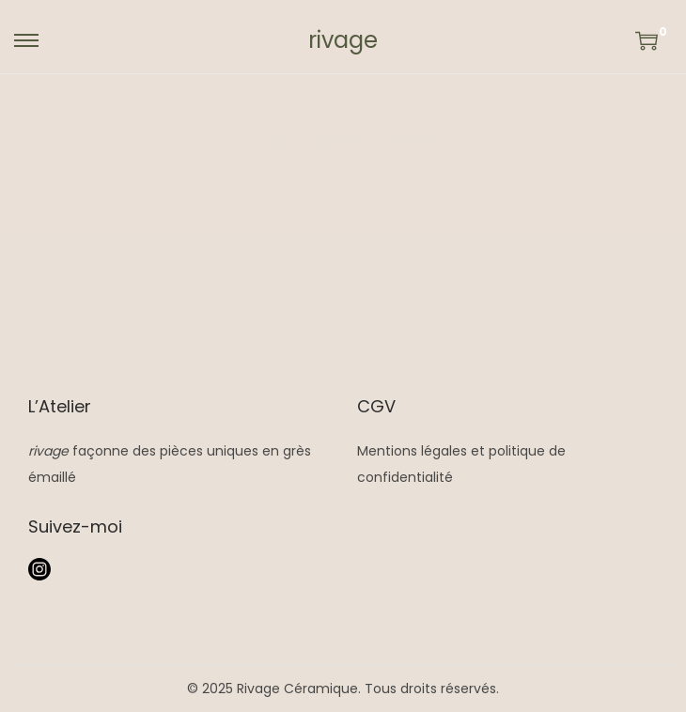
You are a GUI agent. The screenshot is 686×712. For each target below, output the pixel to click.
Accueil (287, 173)
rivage (343, 39)
